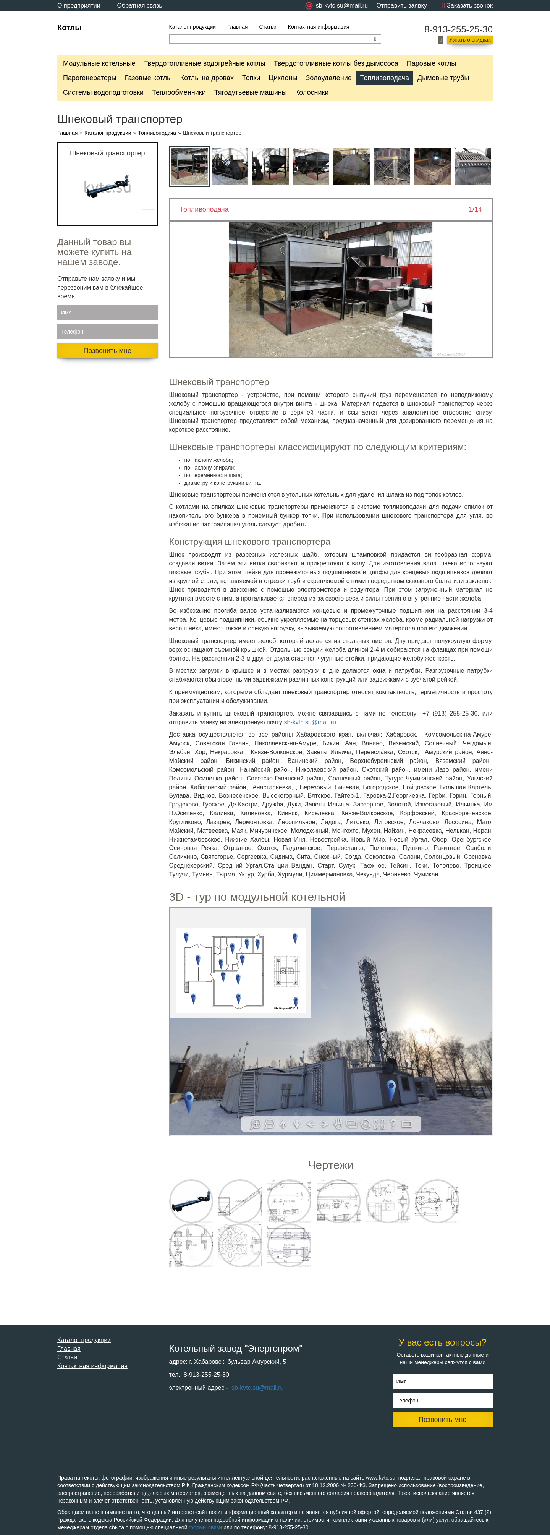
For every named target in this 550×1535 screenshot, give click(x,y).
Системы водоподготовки (103, 92)
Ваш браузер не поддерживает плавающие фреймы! (331, 1021)
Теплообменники (179, 92)
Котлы (69, 27)
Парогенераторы (89, 78)
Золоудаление (328, 78)
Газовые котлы (148, 78)
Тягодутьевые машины (250, 92)
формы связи (205, 1527)
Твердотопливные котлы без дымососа (336, 63)
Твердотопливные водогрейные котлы (204, 63)
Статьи (267, 27)
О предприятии (78, 5)
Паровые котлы (431, 63)
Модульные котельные (99, 63)
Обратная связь (139, 5)
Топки (251, 78)
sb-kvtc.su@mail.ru (257, 1387)
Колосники (312, 92)
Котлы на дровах (207, 78)
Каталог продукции (192, 27)
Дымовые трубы (443, 78)
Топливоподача (384, 78)
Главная (237, 27)
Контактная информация (318, 27)
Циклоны (283, 78)
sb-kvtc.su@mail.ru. (311, 722)
